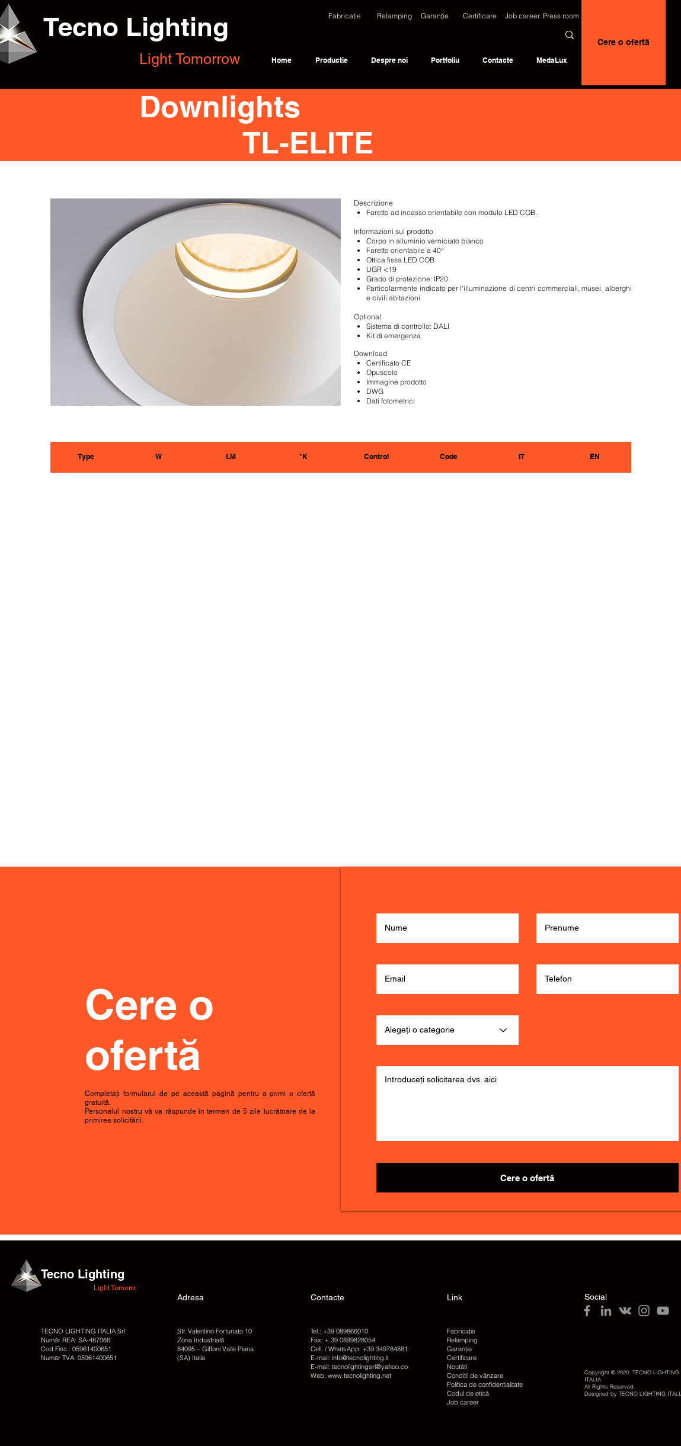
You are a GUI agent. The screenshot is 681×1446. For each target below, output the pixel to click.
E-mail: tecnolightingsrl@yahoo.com (362, 1366)
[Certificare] (479, 16)
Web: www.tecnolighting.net (351, 1375)
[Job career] (522, 16)
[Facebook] (587, 1310)
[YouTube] (663, 1310)
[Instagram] (644, 1310)
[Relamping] (395, 16)
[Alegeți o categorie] (447, 1030)
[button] (345, 16)
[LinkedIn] (606, 1310)
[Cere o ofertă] (623, 42)
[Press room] (561, 16)
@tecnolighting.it (365, 1358)
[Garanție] (435, 16)
